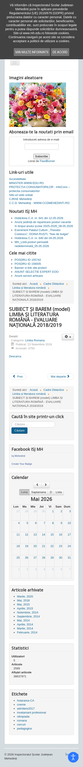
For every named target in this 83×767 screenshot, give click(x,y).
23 (60, 546)
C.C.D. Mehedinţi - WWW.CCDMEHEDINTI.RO (39, 203)
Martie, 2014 (25, 628)
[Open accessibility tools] (73, 757)
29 (35, 511)
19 (26, 546)
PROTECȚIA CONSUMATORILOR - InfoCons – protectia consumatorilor (39, 189)
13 (35, 534)
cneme (21, 704)
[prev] (37, 485)
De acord (60, 52)
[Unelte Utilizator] (68, 337)
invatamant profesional (31, 712)
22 (52, 546)
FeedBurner (47, 161)
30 (43, 511)
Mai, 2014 (23, 620)
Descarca (15, 356)
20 (35, 546)
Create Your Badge (22, 464)
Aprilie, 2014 (25, 624)
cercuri (21, 724)
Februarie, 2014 (27, 632)
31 (69, 557)
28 (26, 511)
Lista (59, 492)
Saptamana (38, 492)
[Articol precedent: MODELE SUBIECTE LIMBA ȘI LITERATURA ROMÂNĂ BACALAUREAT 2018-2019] (17, 376)
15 (52, 534)
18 (17, 546)
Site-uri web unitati (21, 195)
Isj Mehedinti (18, 456)
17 (69, 534)
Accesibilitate (17, 179)
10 (69, 523)
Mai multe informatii (31, 52)
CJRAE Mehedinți (20, 199)
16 (60, 534)
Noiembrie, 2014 (27, 612)
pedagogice (24, 728)
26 (26, 557)
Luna (24, 492)
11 (17, 534)
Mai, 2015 (23, 604)
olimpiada (23, 716)
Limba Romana (35, 340)
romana (22, 720)
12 (26, 534)
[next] (45, 485)
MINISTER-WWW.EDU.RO (26, 183)
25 (17, 557)
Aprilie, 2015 (25, 608)
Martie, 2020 (25, 596)
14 (43, 534)
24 (69, 546)
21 (43, 546)
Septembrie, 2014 (28, 616)
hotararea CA (25, 700)
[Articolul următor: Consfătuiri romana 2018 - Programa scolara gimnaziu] (60, 376)
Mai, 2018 (23, 600)
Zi (51, 492)
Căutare (19, 430)
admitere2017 (26, 708)
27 (17, 511)
